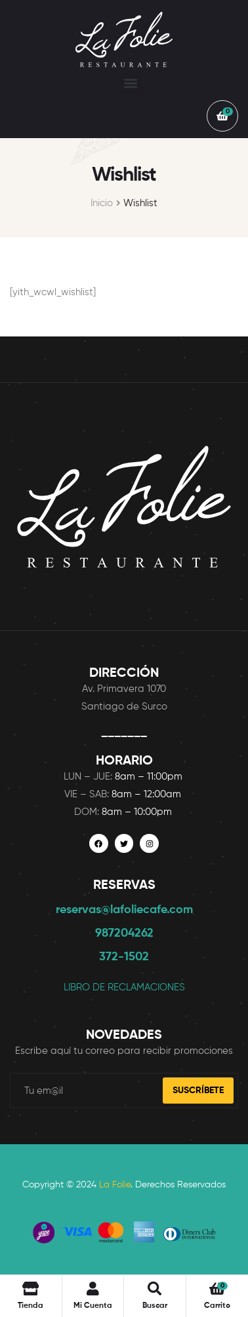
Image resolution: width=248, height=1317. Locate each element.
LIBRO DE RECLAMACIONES (124, 987)
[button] (131, 83)
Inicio (102, 203)
